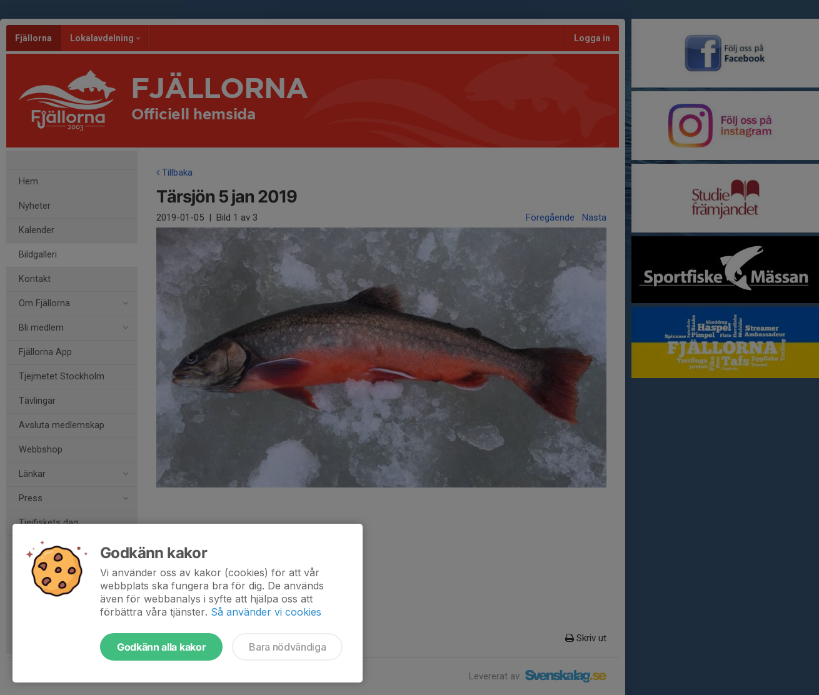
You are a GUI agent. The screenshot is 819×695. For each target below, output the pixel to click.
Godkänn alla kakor (161, 647)
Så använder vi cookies (266, 612)
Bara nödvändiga (287, 647)
